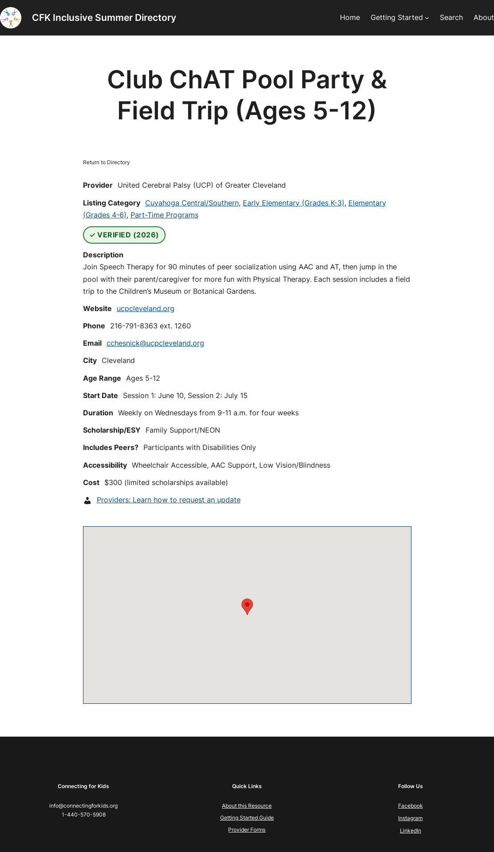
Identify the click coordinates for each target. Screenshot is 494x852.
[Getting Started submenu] (427, 18)
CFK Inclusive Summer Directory (104, 17)
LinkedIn (410, 830)
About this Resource (247, 805)
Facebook (410, 805)
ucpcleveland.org (145, 308)
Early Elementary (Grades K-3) (293, 202)
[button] (247, 607)
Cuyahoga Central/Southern (192, 202)
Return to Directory (106, 162)
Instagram (410, 818)
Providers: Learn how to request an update (169, 499)
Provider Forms (246, 829)
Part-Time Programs (164, 214)
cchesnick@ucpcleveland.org (155, 343)
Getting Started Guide (247, 817)
